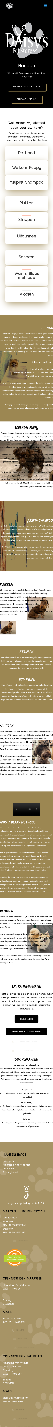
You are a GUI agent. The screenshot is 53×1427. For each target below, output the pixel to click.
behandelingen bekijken (26, 86)
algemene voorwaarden (27, 1031)
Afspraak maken (26, 99)
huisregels (26, 1019)
